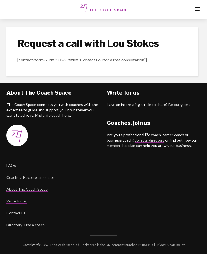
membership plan (121, 145)
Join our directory (149, 140)
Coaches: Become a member (30, 177)
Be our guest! (180, 104)
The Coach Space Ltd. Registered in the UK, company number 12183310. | (102, 245)
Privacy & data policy (170, 245)
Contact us (15, 213)
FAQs (11, 165)
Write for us (16, 201)
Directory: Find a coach (25, 224)
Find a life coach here (52, 115)
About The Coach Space (27, 189)
